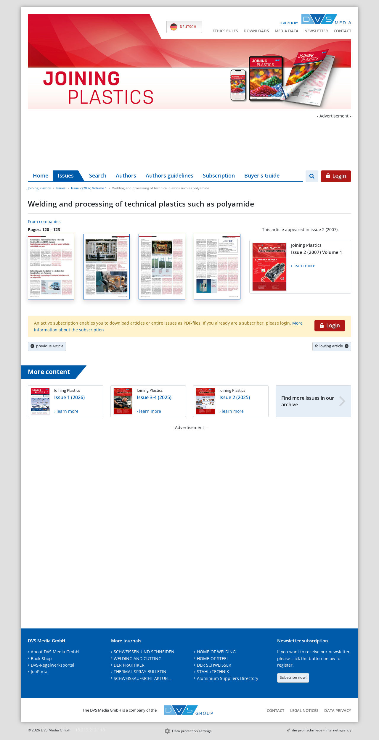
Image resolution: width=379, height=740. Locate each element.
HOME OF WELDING (216, 651)
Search (97, 175)
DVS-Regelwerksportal (52, 665)
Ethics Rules (225, 30)
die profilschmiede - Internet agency (321, 730)
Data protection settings (192, 730)
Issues (66, 175)
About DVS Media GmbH (55, 651)
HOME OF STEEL (213, 658)
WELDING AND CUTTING (137, 658)
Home (40, 175)
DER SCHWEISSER (214, 665)
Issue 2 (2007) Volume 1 (89, 188)
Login (336, 175)
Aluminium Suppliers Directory (227, 678)
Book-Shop (41, 658)
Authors (126, 175)
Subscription (219, 175)
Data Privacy (337, 710)
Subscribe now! (293, 677)
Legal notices (304, 710)
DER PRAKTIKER (129, 665)
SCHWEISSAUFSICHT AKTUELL (142, 678)
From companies (44, 221)
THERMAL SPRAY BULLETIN (140, 671)
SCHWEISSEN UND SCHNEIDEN (144, 651)
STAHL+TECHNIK (213, 671)
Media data (286, 30)
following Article (332, 346)
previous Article (46, 346)
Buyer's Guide (262, 175)
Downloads (256, 30)
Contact (342, 30)
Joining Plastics (39, 188)
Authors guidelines (169, 175)
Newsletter (316, 30)
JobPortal (40, 671)
